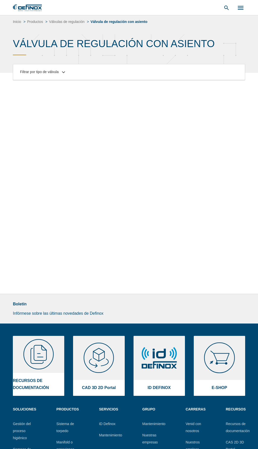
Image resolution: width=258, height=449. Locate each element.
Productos (67, 409)
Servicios (108, 409)
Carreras (196, 409)
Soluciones (24, 409)
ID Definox (107, 424)
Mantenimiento (110, 435)
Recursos (236, 409)
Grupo (148, 409)
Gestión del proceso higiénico (22, 431)
